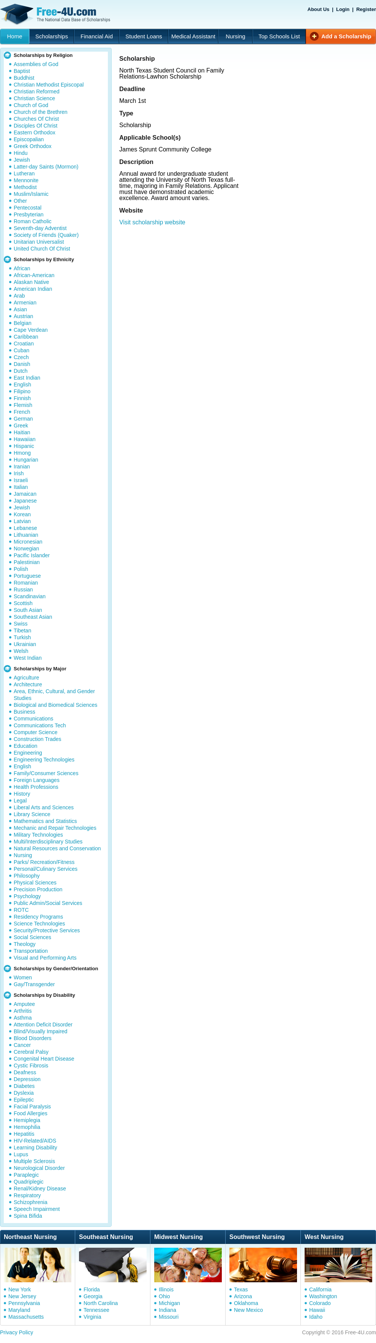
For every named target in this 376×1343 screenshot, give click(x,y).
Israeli (21, 480)
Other (20, 201)
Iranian (22, 466)
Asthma (23, 1018)
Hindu (21, 153)
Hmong (22, 453)
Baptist (22, 71)
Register (366, 9)
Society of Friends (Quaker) (46, 235)
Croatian (24, 343)
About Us (319, 9)
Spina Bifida (28, 1216)
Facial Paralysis (32, 1106)
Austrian (23, 316)
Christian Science (34, 98)
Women (23, 977)
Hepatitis (24, 1134)
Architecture (28, 684)
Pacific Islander (32, 555)
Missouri (169, 1317)
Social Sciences (32, 937)
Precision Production (38, 889)
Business (24, 712)
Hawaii (317, 1310)
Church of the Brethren (41, 112)
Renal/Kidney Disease (40, 1188)
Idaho (315, 1317)
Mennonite (26, 180)
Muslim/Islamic (31, 194)
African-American (34, 275)
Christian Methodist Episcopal (49, 85)
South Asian (28, 610)
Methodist (25, 187)
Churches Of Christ (36, 119)
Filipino (22, 391)
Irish (19, 473)
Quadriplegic (29, 1182)
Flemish (23, 405)
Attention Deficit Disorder (43, 1024)
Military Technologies (38, 835)
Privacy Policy (16, 1332)
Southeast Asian (33, 617)
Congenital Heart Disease (44, 1059)
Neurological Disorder (39, 1168)
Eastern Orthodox (34, 132)
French (22, 412)
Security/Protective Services (47, 930)
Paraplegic (26, 1175)
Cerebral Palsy (31, 1052)
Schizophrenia (30, 1202)
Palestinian (27, 562)
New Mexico (248, 1310)
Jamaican (25, 494)
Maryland (19, 1310)
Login (342, 9)
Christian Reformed (37, 91)
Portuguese (27, 576)
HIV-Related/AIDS (35, 1141)
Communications (33, 719)
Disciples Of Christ (35, 126)
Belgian (23, 323)
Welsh (21, 651)
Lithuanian (26, 535)
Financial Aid (97, 36)
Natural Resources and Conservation (57, 848)
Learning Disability (35, 1147)
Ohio (164, 1296)
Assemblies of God (36, 64)
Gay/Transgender (34, 984)
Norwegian (26, 548)
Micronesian (28, 542)
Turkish (22, 637)
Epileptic (24, 1100)
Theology (25, 944)
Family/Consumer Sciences (46, 773)
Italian (21, 487)
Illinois (166, 1289)
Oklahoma (246, 1303)
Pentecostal (27, 208)
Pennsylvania (24, 1303)
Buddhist (24, 78)
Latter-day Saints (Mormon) (46, 167)
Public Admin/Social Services (48, 903)
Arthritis (23, 1011)
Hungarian (26, 460)
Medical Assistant (193, 36)
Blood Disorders (33, 1038)
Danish (22, 364)
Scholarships (51, 36)
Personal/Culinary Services (45, 869)
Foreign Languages (37, 780)
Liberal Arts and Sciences (44, 807)
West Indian (28, 658)
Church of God (31, 105)
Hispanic (24, 446)
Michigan (169, 1303)
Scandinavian (30, 596)
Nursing (235, 36)
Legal (20, 801)
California (320, 1289)
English (22, 384)
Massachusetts (26, 1317)
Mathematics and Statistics (45, 821)
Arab (19, 296)
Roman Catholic (33, 221)
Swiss (21, 624)
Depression (27, 1079)
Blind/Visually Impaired (40, 1031)
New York (19, 1289)
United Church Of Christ (42, 249)
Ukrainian (25, 644)
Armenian (25, 302)
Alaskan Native (31, 282)
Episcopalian (29, 139)
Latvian (22, 521)
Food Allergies (30, 1113)
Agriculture (26, 678)
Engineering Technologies (44, 760)
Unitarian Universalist (39, 242)
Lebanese (25, 528)
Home (14, 36)
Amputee (24, 1004)
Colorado (320, 1303)
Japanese (25, 501)
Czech (21, 357)
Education (25, 746)
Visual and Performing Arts (45, 958)
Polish (21, 569)
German (23, 419)
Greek (21, 425)
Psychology (27, 896)
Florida (92, 1289)
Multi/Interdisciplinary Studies (48, 842)
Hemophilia (27, 1127)
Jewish (22, 160)
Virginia (92, 1317)
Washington (323, 1296)
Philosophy (27, 876)
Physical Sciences (35, 883)
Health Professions (36, 787)
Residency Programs (38, 917)
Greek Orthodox (33, 146)
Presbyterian (29, 214)
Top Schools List (279, 36)
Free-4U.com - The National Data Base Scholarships (56, 14)
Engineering (28, 753)
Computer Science (35, 732)
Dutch (21, 371)
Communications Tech (40, 725)
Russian (23, 589)
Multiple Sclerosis (34, 1161)
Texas (241, 1289)
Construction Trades (37, 739)
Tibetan (22, 630)
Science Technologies (39, 924)
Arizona (243, 1296)
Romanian (26, 583)
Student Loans (143, 36)
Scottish (23, 603)
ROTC (21, 910)
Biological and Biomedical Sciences (55, 705)
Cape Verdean (31, 330)
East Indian (27, 378)
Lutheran (24, 173)
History (22, 794)
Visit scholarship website (152, 222)
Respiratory (27, 1195)
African (22, 268)
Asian (20, 309)
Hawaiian (25, 439)
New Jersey (22, 1296)
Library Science (32, 814)
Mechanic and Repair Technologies (55, 828)
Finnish (22, 398)
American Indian (33, 289)
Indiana (167, 1310)
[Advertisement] (290, 86)
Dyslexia (24, 1093)
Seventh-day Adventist (40, 228)
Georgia (93, 1296)
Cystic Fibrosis (31, 1065)
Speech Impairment (37, 1209)
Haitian (22, 432)
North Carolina (101, 1303)
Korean (22, 514)
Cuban (21, 350)
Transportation (31, 951)
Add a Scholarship (346, 36)
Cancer (22, 1045)
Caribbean (26, 337)
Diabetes (24, 1086)
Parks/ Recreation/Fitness (44, 862)
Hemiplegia (27, 1120)
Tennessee (96, 1310)
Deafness (25, 1072)
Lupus (21, 1154)
